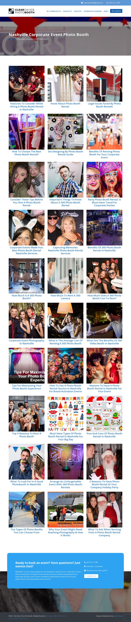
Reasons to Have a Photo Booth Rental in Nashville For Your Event (104, 388)
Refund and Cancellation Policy (18, 618)
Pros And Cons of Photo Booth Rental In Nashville (104, 435)
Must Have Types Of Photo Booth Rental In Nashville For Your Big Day (65, 436)
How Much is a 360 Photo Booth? (27, 297)
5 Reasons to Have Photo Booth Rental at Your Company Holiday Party (104, 484)
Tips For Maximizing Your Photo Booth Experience (27, 387)
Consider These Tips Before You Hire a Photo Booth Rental (26, 202)
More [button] (106, 11)
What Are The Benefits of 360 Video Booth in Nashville (104, 342)
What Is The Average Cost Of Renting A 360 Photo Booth (65, 342)
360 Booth (78, 11)
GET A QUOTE (116, 11)
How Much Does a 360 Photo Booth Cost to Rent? (104, 297)
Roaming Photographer (93, 11)
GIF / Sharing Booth (54, 11)
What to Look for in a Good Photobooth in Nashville (26, 483)
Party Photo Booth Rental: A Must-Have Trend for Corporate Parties (104, 202)
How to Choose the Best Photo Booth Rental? (26, 153)
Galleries (64, 616)
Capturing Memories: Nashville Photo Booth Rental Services (65, 250)
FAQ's (58, 616)
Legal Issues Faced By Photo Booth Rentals (104, 105)
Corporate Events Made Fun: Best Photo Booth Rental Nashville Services (26, 250)
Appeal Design (117, 616)
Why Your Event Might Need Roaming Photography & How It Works (65, 532)
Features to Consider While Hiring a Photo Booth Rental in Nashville (26, 106)
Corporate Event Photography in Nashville (26, 342)
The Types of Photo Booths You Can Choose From (27, 531)
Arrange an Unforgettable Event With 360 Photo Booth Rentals (65, 484)
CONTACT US (91, 576)
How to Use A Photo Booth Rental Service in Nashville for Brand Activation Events (65, 388)
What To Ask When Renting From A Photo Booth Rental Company (104, 532)
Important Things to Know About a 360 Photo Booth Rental (65, 202)
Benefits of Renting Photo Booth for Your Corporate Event (104, 154)
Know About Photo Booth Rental (65, 105)
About (53, 616)
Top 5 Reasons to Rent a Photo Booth (26, 435)
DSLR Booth (67, 11)
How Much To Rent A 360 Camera (65, 297)
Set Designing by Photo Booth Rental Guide (65, 153)
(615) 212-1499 (113, 3)
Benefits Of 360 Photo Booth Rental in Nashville (104, 249)
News (14, 39)
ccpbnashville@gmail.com (92, 3)
